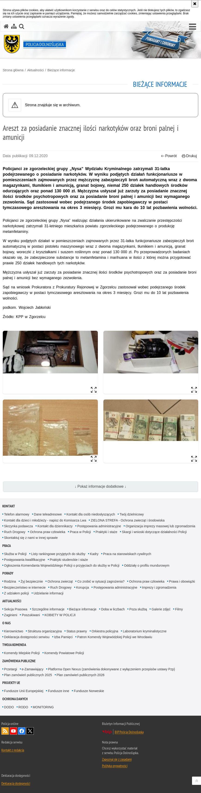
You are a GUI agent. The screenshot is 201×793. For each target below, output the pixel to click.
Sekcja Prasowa (15, 609)
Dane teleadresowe (48, 514)
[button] (21, 26)
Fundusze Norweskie (89, 691)
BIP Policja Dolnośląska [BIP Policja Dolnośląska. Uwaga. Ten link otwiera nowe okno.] (129, 732)
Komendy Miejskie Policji (22, 653)
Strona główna (13, 70)
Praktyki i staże (106, 532)
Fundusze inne (58, 691)
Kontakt (8, 506)
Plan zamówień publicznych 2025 (28, 675)
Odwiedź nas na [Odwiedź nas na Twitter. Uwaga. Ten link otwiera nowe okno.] (30, 731)
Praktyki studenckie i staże (69, 560)
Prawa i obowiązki (182, 581)
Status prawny (76, 631)
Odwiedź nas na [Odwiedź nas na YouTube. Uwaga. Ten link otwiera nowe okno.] (13, 731)
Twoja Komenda (14, 644)
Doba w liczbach (113, 609)
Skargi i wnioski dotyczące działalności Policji (154, 532)
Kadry (94, 554)
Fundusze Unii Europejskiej (23, 691)
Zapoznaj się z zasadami (117, 759)
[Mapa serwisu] (14, 26)
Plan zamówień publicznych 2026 (81, 675)
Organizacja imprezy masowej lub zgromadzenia (160, 526)
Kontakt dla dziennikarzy (55, 526)
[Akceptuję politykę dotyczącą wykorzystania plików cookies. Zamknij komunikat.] (194, 3)
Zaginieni (10, 615)
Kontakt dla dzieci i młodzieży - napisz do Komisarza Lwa (45, 520)
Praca (6, 545)
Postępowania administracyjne (99, 526)
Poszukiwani (31, 615)
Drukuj (189, 156)
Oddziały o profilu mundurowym (146, 565)
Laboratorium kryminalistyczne (145, 631)
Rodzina (10, 581)
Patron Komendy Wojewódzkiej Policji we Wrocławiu (114, 637)
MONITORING (43, 707)
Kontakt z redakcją (12, 750)
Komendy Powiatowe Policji (64, 653)
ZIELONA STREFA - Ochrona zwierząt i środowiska (127, 520)
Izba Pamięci (63, 637)
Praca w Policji (80, 532)
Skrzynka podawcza (18, 526)
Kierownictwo (13, 631)
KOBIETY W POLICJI (59, 615)
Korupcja (82, 587)
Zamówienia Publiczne (19, 661)
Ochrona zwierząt (60, 581)
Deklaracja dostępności (15, 783)
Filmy (179, 609)
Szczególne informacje (48, 609)
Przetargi (10, 669)
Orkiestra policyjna (105, 631)
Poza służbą (138, 609)
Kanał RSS (5, 731)
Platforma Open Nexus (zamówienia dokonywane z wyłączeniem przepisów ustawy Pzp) (111, 669)
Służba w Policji (15, 554)
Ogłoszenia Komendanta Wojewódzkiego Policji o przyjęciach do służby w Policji (62, 565)
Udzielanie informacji (48, 593)
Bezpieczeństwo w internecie (25, 587)
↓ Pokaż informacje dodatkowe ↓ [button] (101, 486)
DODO (9, 707)
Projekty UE (11, 682)
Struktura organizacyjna (45, 631)
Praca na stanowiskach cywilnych (127, 554)
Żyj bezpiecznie (32, 581)
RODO (23, 707)
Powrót (169, 156)
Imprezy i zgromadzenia (159, 587)
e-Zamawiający (32, 669)
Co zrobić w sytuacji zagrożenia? (100, 581)
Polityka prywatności (114, 765)
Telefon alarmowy (16, 514)
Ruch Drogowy (14, 532)
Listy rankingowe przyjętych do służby (58, 554)
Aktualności (35, 70)
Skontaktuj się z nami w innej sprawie (31, 538)
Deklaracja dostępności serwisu (26, 637)
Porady (7, 573)
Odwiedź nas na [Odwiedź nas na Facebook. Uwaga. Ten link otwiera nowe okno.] (21, 731)
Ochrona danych (15, 698)
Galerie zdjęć (161, 609)
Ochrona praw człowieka (47, 532)
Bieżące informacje (61, 70)
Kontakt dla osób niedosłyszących (90, 514)
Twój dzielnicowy (132, 514)
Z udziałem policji (16, 593)
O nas (6, 623)
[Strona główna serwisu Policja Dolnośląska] (6, 26)
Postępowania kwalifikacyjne (24, 560)
